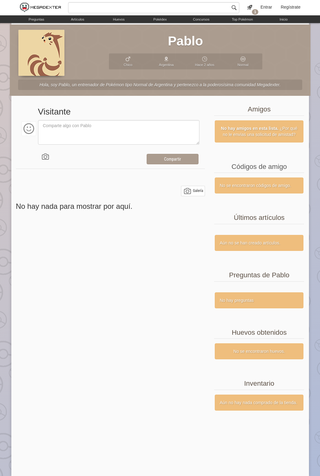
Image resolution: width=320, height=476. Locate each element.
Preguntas (36, 19)
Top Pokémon (242, 19)
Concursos (201, 19)
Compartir (172, 159)
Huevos (119, 19)
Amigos (259, 109)
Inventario (259, 383)
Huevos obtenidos (259, 332)
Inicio (283, 19)
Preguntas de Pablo (259, 275)
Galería (193, 191)
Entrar (266, 7)
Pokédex (160, 19)
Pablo (185, 41)
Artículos (77, 19)
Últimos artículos (259, 217)
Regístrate (291, 7)
